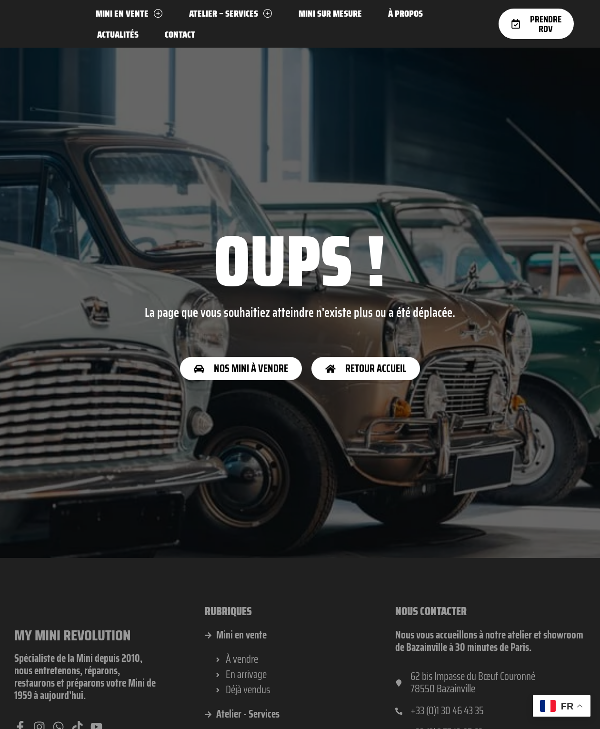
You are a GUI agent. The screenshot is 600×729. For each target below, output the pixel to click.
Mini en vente (129, 13)
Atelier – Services (230, 13)
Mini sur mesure (330, 13)
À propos (405, 13)
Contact (180, 34)
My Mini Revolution (74, 667)
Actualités (118, 34)
